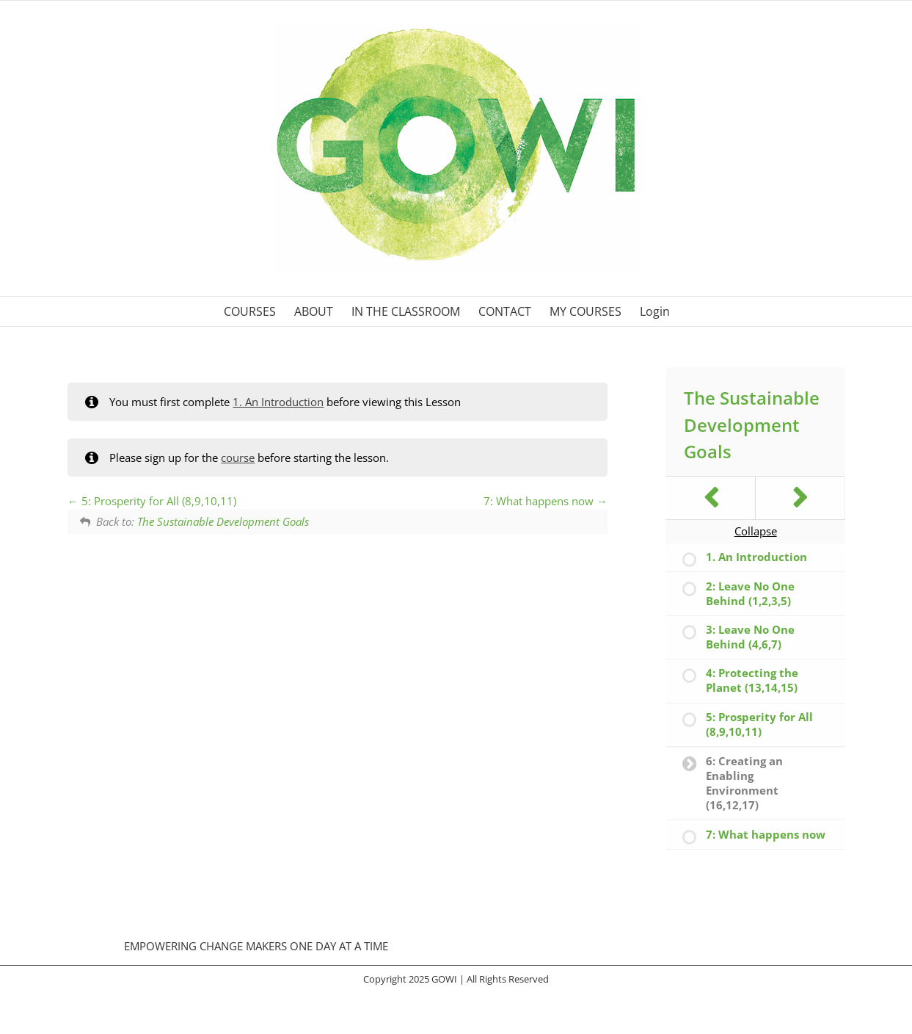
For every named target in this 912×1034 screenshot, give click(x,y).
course (238, 457)
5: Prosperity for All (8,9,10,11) (152, 501)
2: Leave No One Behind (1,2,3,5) (750, 593)
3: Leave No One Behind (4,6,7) (750, 636)
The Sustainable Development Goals (223, 521)
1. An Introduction (278, 401)
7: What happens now (546, 501)
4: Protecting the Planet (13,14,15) (752, 680)
